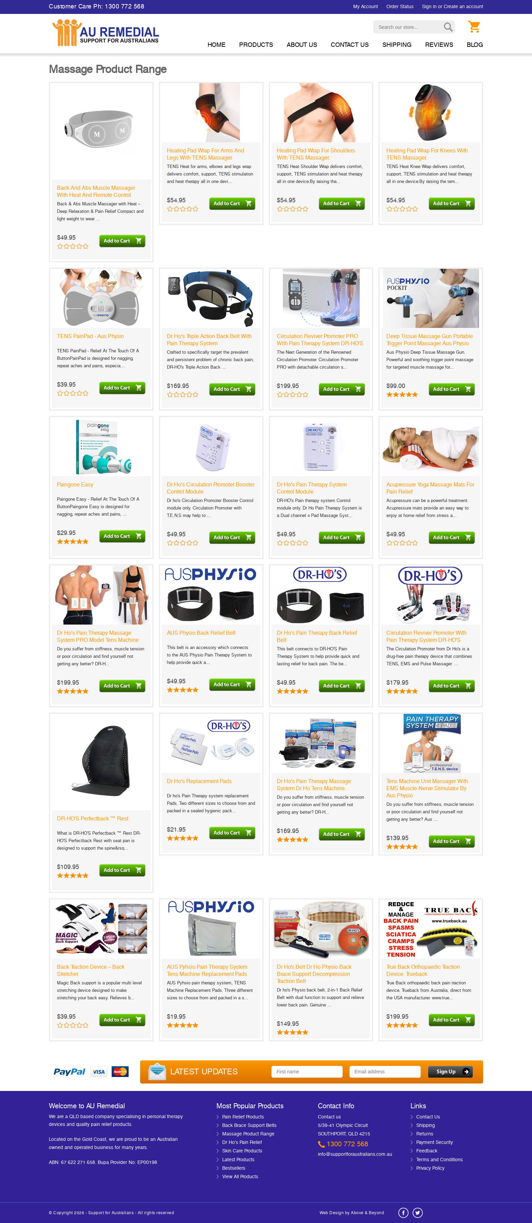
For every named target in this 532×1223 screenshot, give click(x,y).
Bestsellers (233, 1168)
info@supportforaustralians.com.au (355, 1154)
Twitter (418, 1213)
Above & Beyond (367, 1213)
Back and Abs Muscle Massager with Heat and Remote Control (96, 191)
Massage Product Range (248, 1134)
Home (217, 45)
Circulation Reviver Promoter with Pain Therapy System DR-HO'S (426, 636)
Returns (424, 1134)
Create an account (463, 6)
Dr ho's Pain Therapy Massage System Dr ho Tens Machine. (314, 785)
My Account (365, 6)
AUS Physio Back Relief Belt (201, 633)
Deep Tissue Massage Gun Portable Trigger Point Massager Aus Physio (429, 340)
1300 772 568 (347, 1144)
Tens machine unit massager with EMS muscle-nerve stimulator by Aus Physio (427, 788)
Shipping (425, 1125)
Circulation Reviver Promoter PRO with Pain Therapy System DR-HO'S (320, 340)
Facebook (403, 1213)
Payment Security (434, 1142)
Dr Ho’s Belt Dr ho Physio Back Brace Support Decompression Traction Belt (314, 974)
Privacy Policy (430, 1168)
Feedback (426, 1151)
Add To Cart (123, 240)
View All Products (240, 1176)
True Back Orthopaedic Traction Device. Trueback (423, 970)
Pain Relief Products (243, 1117)
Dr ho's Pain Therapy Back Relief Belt (317, 636)
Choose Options (452, 537)
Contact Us (428, 1117)
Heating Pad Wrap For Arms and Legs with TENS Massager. (205, 154)
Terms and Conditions (439, 1159)
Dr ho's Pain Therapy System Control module (312, 488)
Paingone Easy (75, 484)
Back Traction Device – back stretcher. (91, 970)
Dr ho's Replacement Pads (199, 781)
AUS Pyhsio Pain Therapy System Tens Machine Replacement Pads (207, 970)
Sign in (429, 6)
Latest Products (238, 1159)
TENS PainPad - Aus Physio (90, 336)
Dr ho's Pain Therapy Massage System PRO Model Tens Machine (98, 636)
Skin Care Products (242, 1151)
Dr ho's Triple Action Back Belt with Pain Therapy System (209, 340)
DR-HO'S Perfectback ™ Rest (92, 818)
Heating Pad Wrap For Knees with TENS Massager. (427, 154)
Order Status (400, 6)
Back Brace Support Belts (249, 1125)
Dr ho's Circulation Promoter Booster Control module (210, 488)
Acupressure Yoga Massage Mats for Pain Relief (430, 488)
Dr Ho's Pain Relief (242, 1142)
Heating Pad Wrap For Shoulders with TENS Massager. (316, 154)
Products (256, 45)
